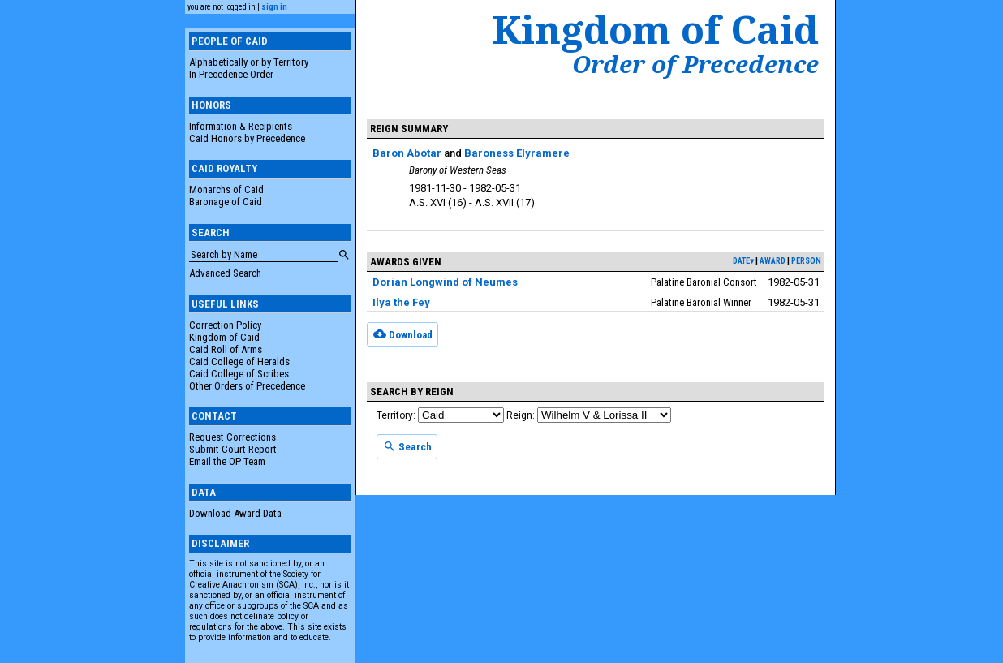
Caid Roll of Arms (225, 349)
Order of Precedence (695, 64)
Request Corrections (232, 437)
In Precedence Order (231, 74)
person (806, 261)
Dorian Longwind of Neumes (445, 282)
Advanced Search (225, 273)
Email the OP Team (227, 461)
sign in (274, 6)
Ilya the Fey (401, 302)
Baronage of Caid (225, 202)
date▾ (743, 261)
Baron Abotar (406, 153)
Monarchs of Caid (226, 189)
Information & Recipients (240, 126)
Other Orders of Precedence (247, 386)
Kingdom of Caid (224, 337)
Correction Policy (225, 325)
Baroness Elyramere (517, 153)
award (773, 261)
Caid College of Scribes (239, 374)
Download (403, 333)
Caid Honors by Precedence (247, 138)
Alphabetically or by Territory (248, 62)
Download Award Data (235, 513)
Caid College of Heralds (239, 361)
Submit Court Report (233, 449)
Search (407, 446)
